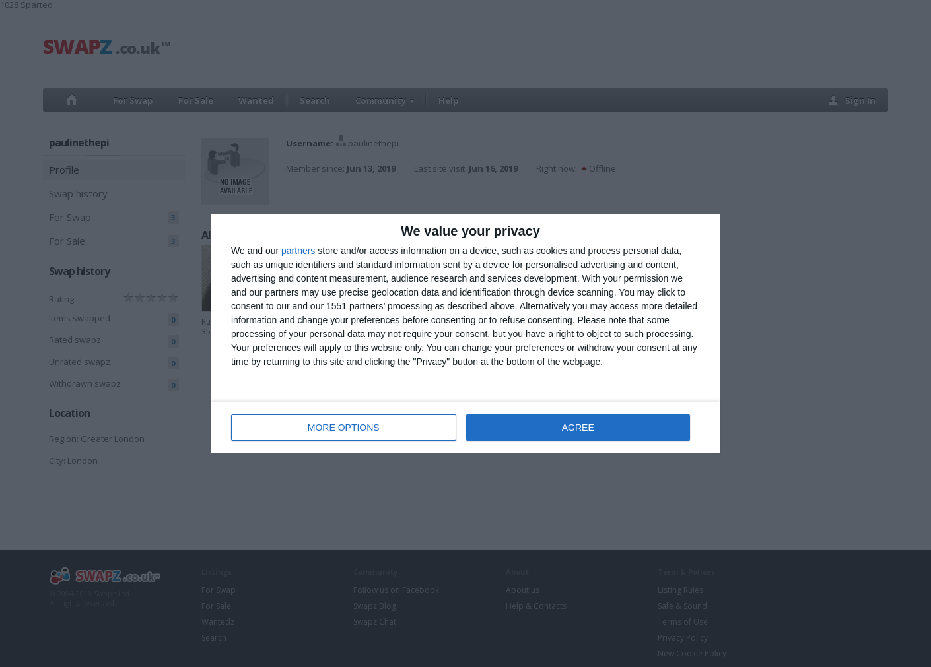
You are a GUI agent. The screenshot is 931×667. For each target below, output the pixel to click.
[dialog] (465, 333)
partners (298, 250)
